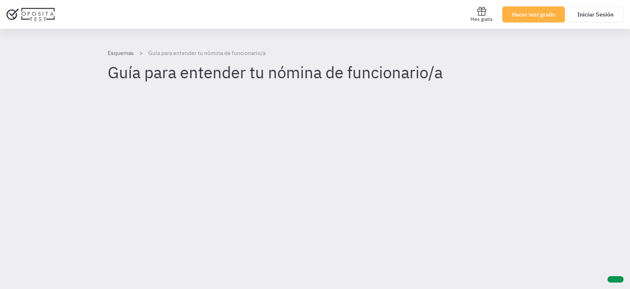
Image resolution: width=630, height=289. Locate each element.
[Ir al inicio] (30, 14)
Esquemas (121, 53)
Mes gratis (481, 14)
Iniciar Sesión (595, 14)
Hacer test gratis (533, 14)
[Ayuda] (616, 279)
